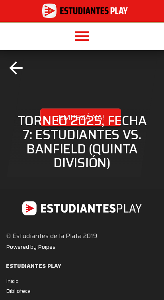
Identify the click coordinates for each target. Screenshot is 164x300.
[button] (82, 36)
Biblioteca (18, 290)
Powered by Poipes (30, 246)
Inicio (12, 281)
